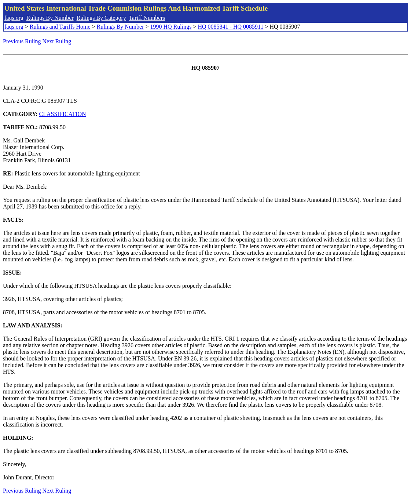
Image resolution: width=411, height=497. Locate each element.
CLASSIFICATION (62, 114)
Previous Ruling (22, 41)
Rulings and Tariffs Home (60, 26)
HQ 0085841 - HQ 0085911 (230, 26)
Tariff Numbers (147, 18)
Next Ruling (57, 41)
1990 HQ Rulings (171, 26)
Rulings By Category (101, 18)
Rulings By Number (50, 18)
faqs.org (13, 18)
